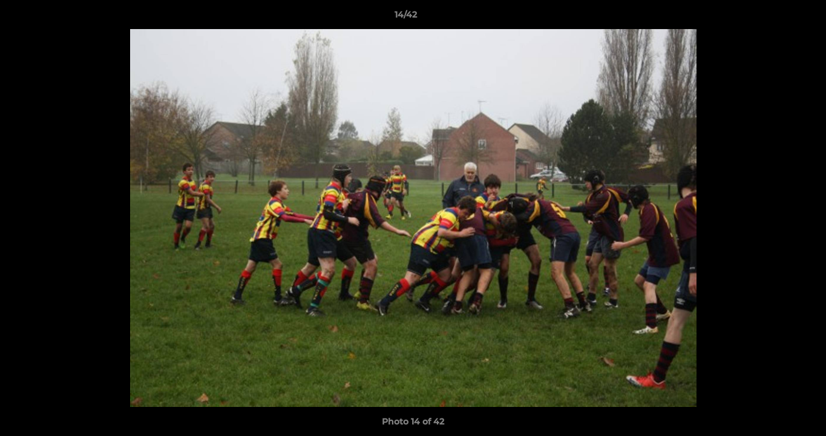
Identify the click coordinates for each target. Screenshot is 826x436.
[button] (775, 17)
